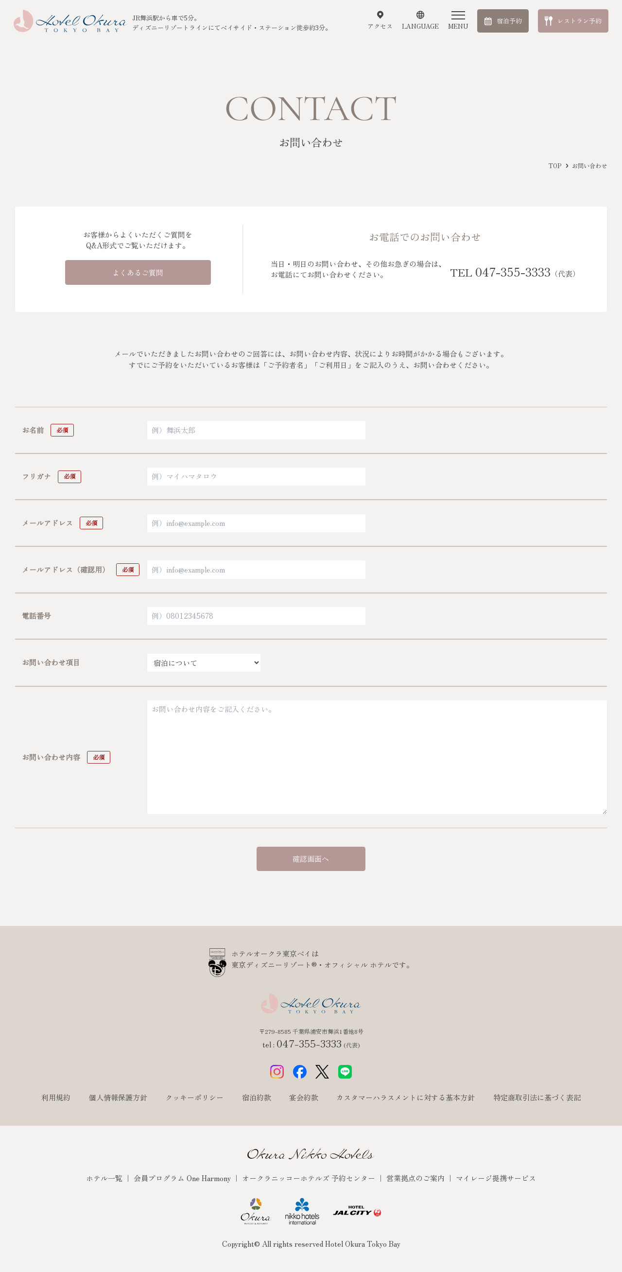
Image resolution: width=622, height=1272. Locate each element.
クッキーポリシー (194, 1097)
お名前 (33, 430)
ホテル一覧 (105, 1178)
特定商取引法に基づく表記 (537, 1097)
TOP (555, 165)
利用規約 (55, 1097)
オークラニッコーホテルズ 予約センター (309, 1178)
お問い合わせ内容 (51, 757)
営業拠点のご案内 (416, 1178)
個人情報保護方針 (118, 1097)
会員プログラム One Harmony (183, 1178)
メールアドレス (47, 523)
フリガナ (36, 476)
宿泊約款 (256, 1097)
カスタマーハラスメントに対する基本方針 (405, 1097)
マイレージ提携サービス (496, 1178)
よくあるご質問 (137, 272)
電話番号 (36, 615)
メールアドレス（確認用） (65, 569)
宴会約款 (303, 1097)
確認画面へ (311, 859)
